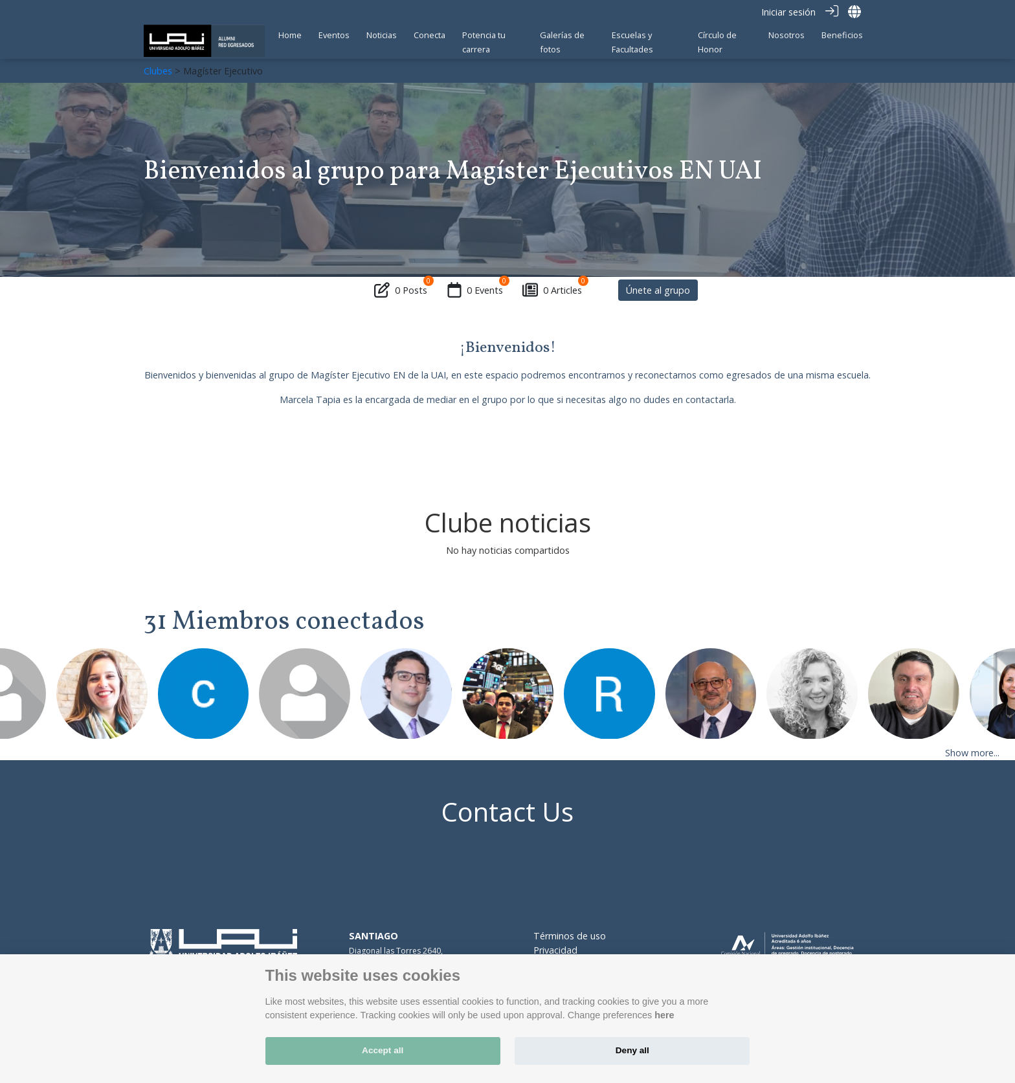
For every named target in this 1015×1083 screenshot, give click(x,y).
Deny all (632, 1050)
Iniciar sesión (788, 12)
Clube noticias (508, 522)
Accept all (382, 1050)
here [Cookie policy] (664, 1015)
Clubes (158, 70)
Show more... (972, 752)
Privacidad (555, 949)
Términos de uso (569, 936)
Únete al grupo (658, 289)
